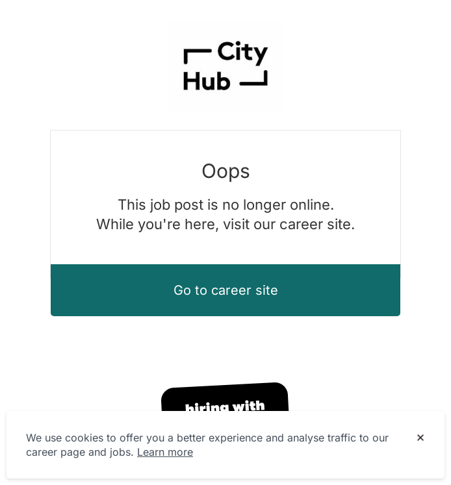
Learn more (165, 451)
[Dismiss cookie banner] (420, 438)
